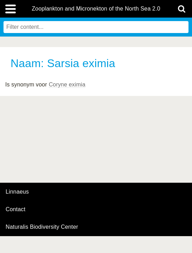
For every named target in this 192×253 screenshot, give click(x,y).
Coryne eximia (67, 84)
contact (15, 209)
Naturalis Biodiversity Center (42, 227)
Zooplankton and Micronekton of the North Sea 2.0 (96, 9)
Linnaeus (17, 192)
